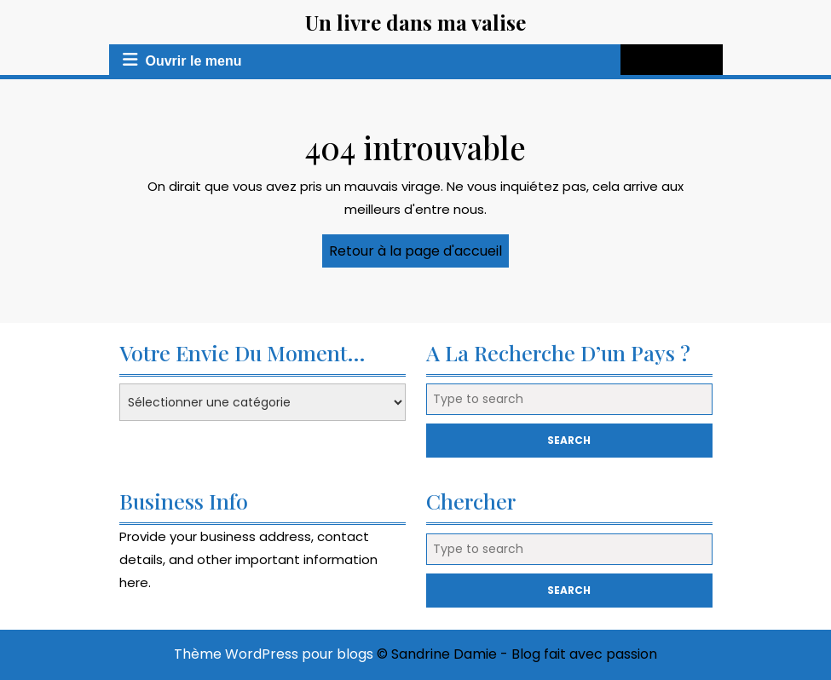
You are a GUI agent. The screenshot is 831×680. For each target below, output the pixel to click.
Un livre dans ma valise (415, 22)
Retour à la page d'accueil (419, 254)
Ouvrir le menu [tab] (179, 60)
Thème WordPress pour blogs (273, 654)
